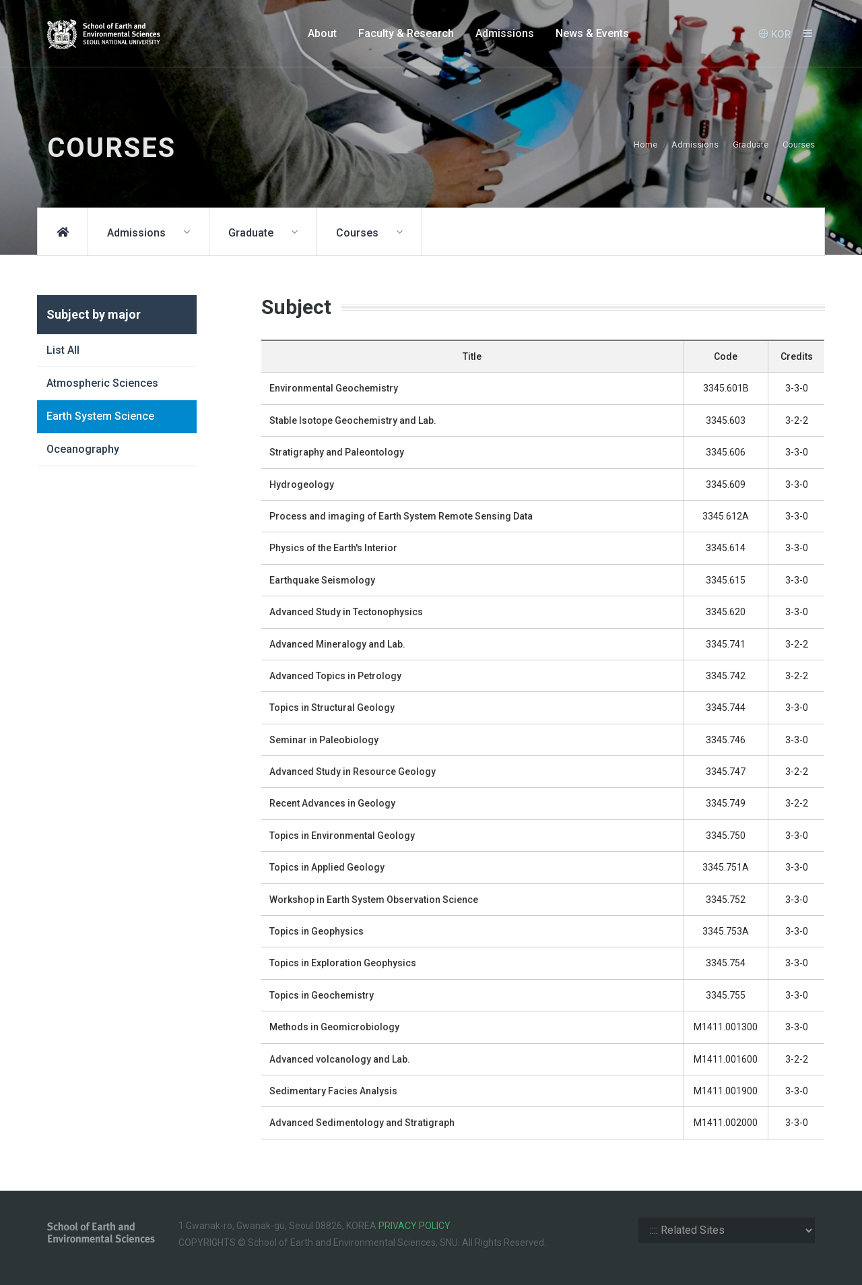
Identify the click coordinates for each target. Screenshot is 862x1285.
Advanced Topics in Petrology (335, 675)
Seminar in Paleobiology (323, 739)
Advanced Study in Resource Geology (352, 771)
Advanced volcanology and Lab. (339, 1059)
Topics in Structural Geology (332, 707)
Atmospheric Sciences (102, 383)
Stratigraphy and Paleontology (336, 452)
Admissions (504, 33)
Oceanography (82, 449)
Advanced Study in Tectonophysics (346, 611)
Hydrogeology (301, 484)
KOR (774, 34)
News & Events (592, 33)
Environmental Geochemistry (333, 388)
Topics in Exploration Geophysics (342, 963)
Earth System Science (100, 416)
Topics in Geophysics (316, 931)
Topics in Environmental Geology (342, 835)
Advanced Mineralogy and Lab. (337, 644)
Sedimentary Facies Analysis (333, 1091)
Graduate (750, 144)
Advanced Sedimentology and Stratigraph (362, 1122)
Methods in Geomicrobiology (334, 1027)
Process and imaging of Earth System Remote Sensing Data (401, 516)
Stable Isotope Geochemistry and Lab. (352, 420)
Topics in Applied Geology (327, 867)
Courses (799, 144)
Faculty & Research (406, 33)
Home (645, 144)
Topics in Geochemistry (321, 995)
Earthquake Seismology (322, 580)
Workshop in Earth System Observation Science (373, 899)
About (322, 33)
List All (62, 350)
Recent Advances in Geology (332, 803)
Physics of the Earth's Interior (333, 547)
